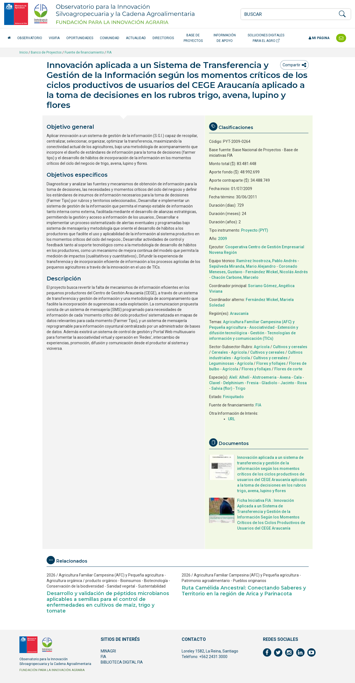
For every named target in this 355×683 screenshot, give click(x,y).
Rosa (302, 383)
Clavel (214, 383)
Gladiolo (269, 383)
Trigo (240, 388)
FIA (109, 52)
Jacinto (287, 383)
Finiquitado (233, 396)
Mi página (319, 38)
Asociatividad (262, 327)
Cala (298, 377)
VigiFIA (54, 38)
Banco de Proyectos (46, 52)
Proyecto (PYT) (254, 230)
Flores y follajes (271, 363)
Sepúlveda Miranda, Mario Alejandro (242, 266)
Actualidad (136, 38)
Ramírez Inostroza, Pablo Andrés (266, 261)
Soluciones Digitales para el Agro (266, 38)
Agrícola (262, 347)
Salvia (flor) (221, 388)
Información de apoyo (225, 38)
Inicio (23, 52)
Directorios (163, 38)
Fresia (252, 383)
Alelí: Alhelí (239, 377)
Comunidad (109, 38)
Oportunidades (79, 38)
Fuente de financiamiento (84, 52)
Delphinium (233, 383)
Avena (285, 377)
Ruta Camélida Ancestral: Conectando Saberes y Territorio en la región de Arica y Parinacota (244, 590)
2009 (222, 238)
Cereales (220, 352)
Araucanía (239, 313)
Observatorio (29, 38)
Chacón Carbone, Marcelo (234, 277)
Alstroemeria (264, 377)
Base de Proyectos (193, 38)
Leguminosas (221, 363)
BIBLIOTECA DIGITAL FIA (122, 662)
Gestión (257, 333)
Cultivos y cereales (290, 347)
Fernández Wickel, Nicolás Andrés (276, 272)
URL (231, 419)
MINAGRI (108, 651)
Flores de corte (288, 369)
